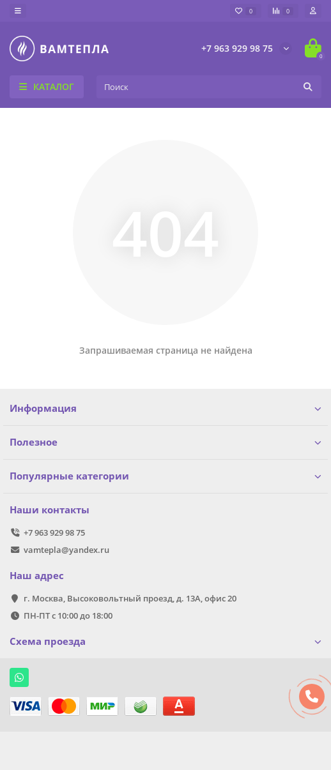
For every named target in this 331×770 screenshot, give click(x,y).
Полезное (165, 442)
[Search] (208, 86)
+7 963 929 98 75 (237, 48)
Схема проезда (165, 641)
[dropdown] (18, 11)
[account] (313, 11)
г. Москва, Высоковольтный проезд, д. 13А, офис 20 (130, 598)
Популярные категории (165, 476)
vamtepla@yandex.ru (66, 549)
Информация (165, 408)
